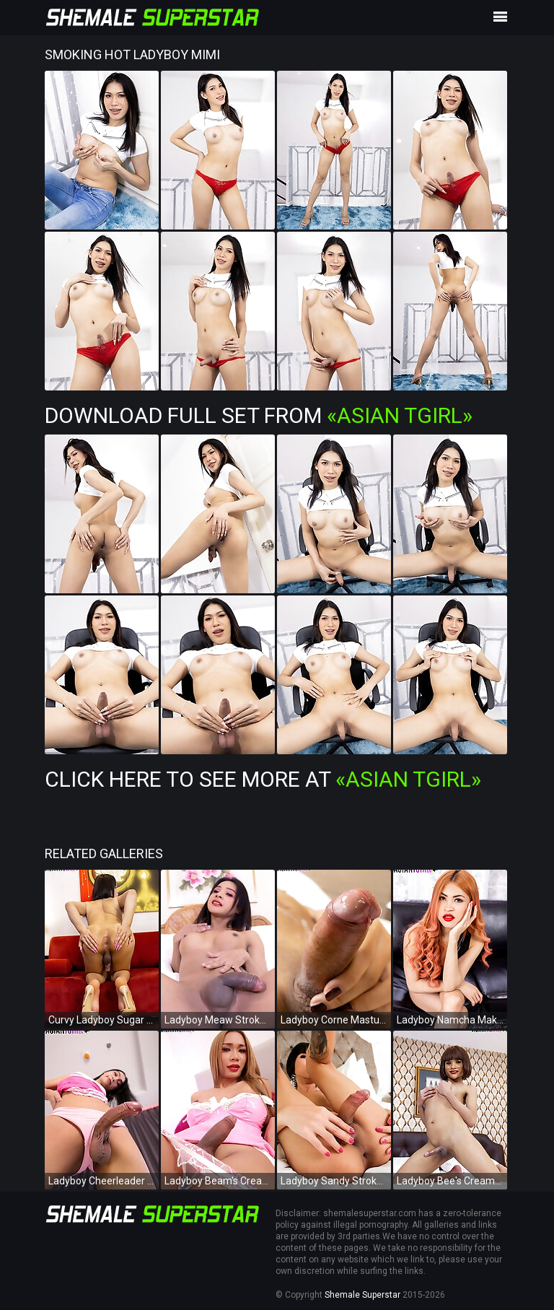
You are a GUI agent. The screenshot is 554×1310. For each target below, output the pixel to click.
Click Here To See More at (263, 779)
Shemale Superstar (362, 1295)
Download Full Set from (258, 415)
